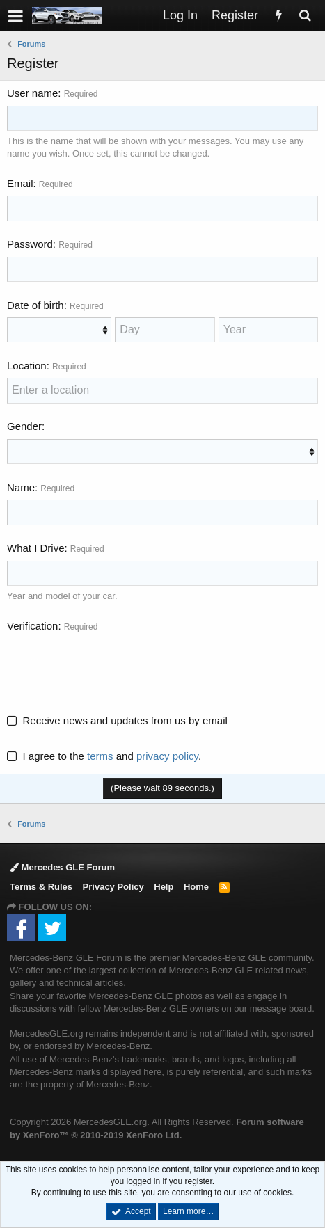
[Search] (305, 15)
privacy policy (167, 756)
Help (163, 887)
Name (21, 487)
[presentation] (113, 665)
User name (32, 93)
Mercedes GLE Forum (62, 867)
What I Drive (36, 548)
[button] (16, 15)
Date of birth (35, 305)
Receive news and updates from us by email (125, 720)
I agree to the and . (104, 756)
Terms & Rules (41, 887)
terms (100, 756)
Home (196, 887)
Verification (32, 626)
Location (27, 366)
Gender (24, 426)
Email (20, 183)
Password (30, 244)
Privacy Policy (113, 887)
